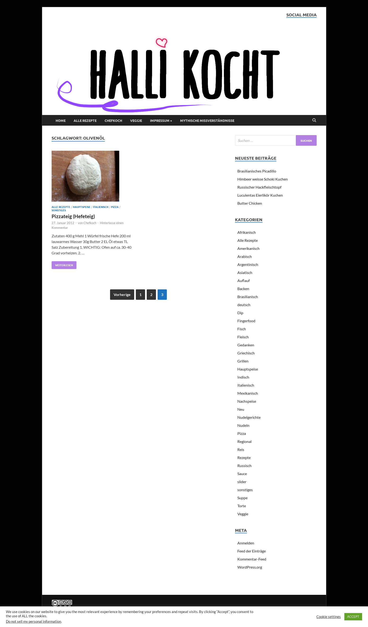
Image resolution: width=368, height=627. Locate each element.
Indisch (243, 377)
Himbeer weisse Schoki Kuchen (262, 179)
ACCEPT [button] (353, 616)
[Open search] (314, 120)
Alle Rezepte (85, 120)
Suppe (242, 497)
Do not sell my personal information (33, 621)
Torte (241, 505)
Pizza (115, 207)
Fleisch (243, 337)
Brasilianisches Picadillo (256, 171)
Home (61, 120)
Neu (240, 409)
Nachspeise (246, 401)
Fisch (241, 329)
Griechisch (246, 353)
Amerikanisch (248, 248)
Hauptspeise (81, 207)
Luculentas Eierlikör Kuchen (260, 195)
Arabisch (244, 256)
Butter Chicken (249, 203)
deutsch (243, 304)
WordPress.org (249, 567)
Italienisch (100, 207)
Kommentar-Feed (251, 559)
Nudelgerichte (249, 417)
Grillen (242, 361)
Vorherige (122, 294)
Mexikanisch (247, 393)
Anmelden (245, 543)
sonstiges (59, 210)
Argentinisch (247, 264)
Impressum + (161, 120)
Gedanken (245, 345)
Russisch (244, 465)
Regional (244, 441)
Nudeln (243, 425)
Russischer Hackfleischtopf (259, 187)
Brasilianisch (247, 296)
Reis (240, 449)
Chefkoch (113, 120)
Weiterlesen (62, 264)
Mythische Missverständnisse (207, 120)
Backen (243, 288)
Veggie (136, 120)
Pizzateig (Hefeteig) (73, 216)
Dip (240, 312)
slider (241, 481)
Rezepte (244, 457)
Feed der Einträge (251, 551)
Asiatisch (244, 272)
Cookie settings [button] (328, 617)
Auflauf (243, 280)
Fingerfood (246, 320)
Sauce (242, 473)
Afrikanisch (246, 232)
